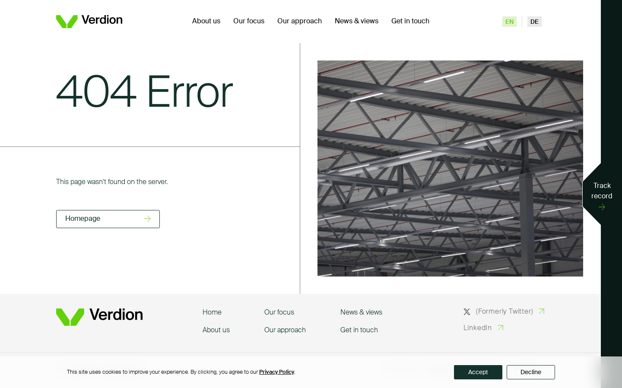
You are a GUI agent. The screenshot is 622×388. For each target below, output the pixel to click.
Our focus (248, 21)
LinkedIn (477, 328)
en (509, 22)
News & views (356, 21)
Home (212, 312)
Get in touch (410, 21)
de (534, 22)
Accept (478, 372)
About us (206, 21)
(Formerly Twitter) (498, 311)
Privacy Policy (276, 372)
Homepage (82, 219)
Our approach (299, 21)
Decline (530, 372)
